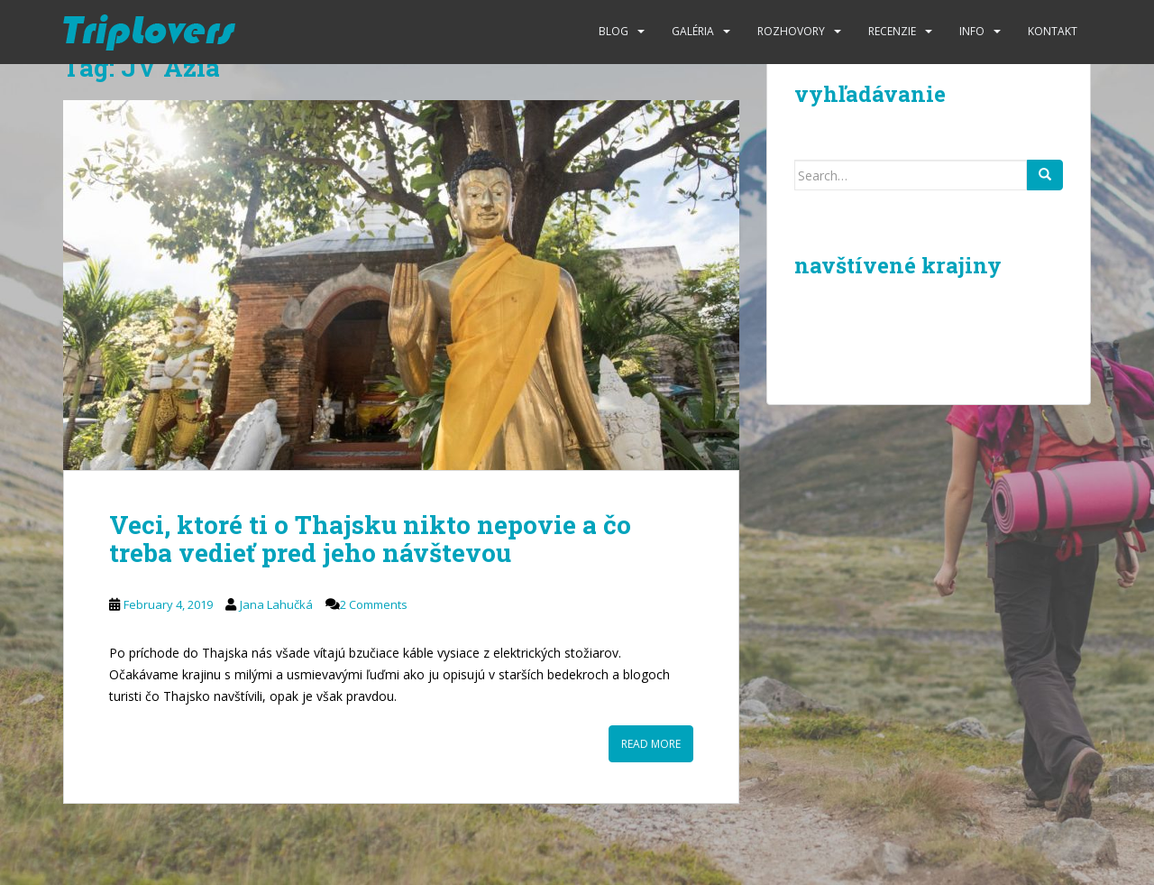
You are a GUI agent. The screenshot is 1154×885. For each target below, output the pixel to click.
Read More (651, 743)
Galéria (693, 31)
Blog (613, 31)
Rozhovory (791, 31)
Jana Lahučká (276, 604)
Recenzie (892, 31)
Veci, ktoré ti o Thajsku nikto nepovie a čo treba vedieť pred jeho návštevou (370, 538)
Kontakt (1052, 31)
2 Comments (374, 604)
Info (972, 31)
